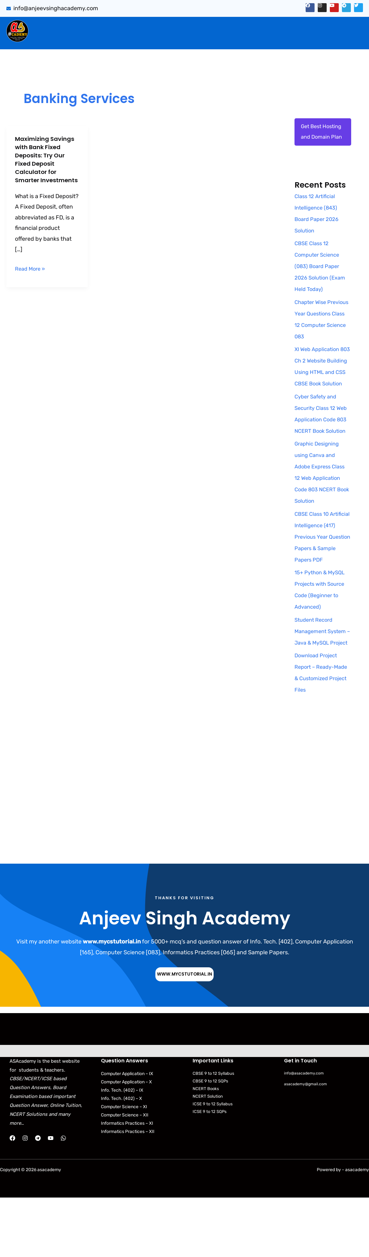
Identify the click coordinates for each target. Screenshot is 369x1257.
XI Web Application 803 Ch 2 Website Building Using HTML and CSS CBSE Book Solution (321, 396)
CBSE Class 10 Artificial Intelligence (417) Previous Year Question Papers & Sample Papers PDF (321, 584)
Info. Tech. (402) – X (121, 1158)
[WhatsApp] (63, 1197)
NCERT (256, 39)
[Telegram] (38, 1197)
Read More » (31, 276)
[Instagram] (25, 1197)
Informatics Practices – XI (127, 1182)
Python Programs (298, 39)
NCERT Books (206, 1148)
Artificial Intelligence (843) (284, 26)
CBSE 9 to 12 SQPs (210, 1140)
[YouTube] (50, 1197)
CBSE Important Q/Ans (164, 26)
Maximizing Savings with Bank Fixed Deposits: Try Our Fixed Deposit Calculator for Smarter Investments (47, 163)
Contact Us (345, 39)
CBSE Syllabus (220, 39)
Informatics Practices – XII (127, 1191)
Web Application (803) (65, 39)
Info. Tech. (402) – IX (122, 1149)
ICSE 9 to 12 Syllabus (213, 1163)
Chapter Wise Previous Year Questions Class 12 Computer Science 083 (319, 338)
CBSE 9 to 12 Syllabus (213, 1132)
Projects (342, 26)
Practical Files (121, 39)
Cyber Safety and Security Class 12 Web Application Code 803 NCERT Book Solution (317, 455)
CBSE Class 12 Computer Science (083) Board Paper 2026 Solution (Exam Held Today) (322, 279)
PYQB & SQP (222, 26)
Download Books (170, 39)
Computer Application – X (126, 1141)
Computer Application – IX (127, 1133)
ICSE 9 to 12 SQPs (210, 1171)
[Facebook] (12, 1197)
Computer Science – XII (124, 1174)
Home (47, 26)
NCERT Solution (208, 1156)
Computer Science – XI (124, 1166)
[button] (96, 26)
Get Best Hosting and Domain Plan (317, 139)
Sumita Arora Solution (94, 26)
